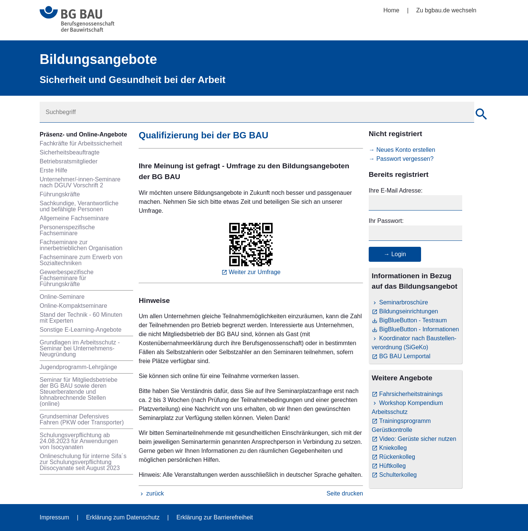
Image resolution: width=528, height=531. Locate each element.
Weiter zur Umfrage (254, 272)
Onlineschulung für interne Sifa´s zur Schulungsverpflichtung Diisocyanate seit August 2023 (83, 462)
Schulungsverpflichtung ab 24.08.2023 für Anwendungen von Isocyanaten (79, 441)
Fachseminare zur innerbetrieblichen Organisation (81, 245)
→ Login (395, 254)
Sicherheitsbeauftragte (69, 152)
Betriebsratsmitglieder (69, 161)
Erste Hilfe (53, 170)
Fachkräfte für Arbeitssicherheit (81, 143)
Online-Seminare (62, 297)
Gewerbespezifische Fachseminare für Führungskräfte (66, 278)
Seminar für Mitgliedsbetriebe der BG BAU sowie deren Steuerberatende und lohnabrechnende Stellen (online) (78, 392)
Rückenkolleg (397, 457)
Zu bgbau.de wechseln (446, 10)
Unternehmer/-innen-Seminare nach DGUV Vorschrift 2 (80, 182)
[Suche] (481, 115)
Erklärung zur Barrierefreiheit (214, 517)
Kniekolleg (393, 448)
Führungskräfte (60, 194)
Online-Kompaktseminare (73, 306)
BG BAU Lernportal (404, 356)
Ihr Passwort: (386, 221)
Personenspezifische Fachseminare (67, 230)
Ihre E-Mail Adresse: (396, 190)
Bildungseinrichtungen (408, 311)
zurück (155, 493)
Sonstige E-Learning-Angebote (81, 329)
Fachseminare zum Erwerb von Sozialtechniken (81, 260)
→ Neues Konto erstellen (402, 150)
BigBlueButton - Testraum (413, 320)
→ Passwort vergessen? (401, 159)
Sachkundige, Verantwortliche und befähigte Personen (79, 206)
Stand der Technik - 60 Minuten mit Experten (81, 317)
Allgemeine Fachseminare (74, 218)
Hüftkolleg (392, 466)
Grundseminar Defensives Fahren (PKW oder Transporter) (82, 419)
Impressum (54, 517)
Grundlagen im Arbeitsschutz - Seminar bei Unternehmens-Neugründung (80, 348)
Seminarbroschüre (403, 302)
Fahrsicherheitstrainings (411, 394)
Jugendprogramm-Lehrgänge (78, 367)
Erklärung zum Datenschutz (123, 517)
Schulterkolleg (398, 475)
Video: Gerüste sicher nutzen (417, 439)
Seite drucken (344, 493)
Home (391, 10)
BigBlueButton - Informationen (419, 329)
